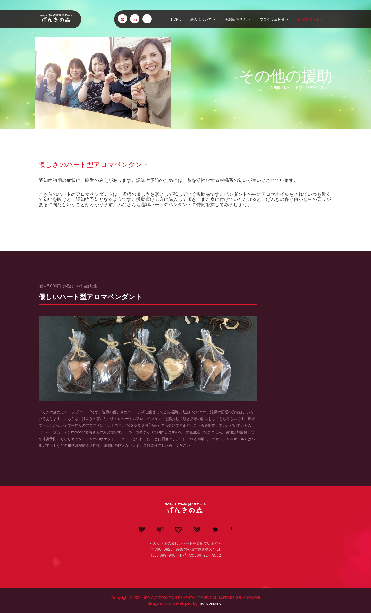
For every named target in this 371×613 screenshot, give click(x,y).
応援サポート (310, 19)
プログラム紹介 (274, 19)
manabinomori (211, 604)
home (176, 19)
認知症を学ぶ (238, 19)
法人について (203, 19)
